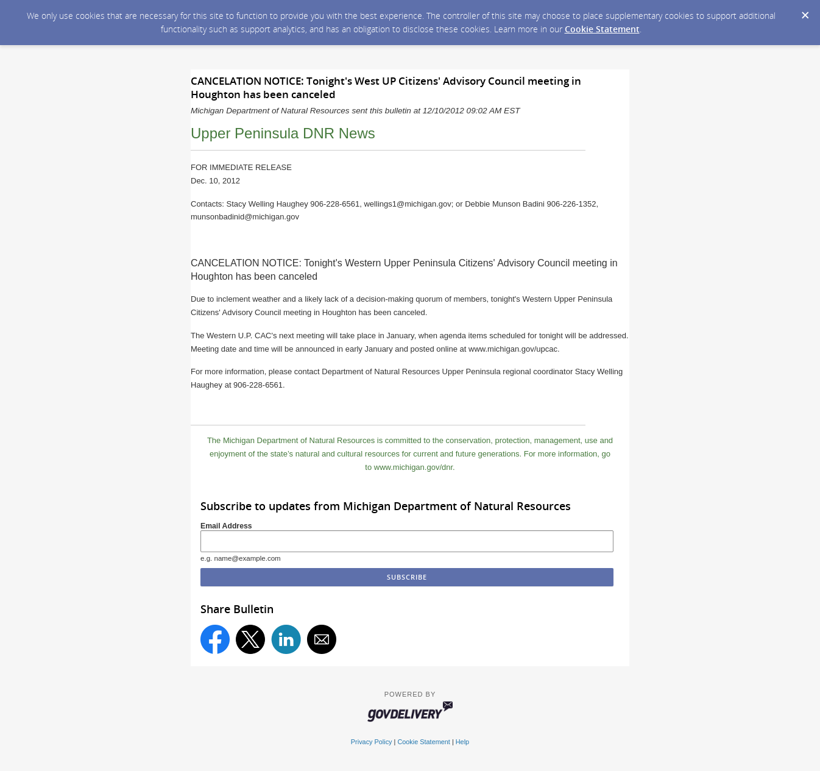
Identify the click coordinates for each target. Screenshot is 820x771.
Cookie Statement (602, 29)
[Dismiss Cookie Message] (805, 11)
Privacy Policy (371, 741)
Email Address (226, 526)
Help (462, 741)
